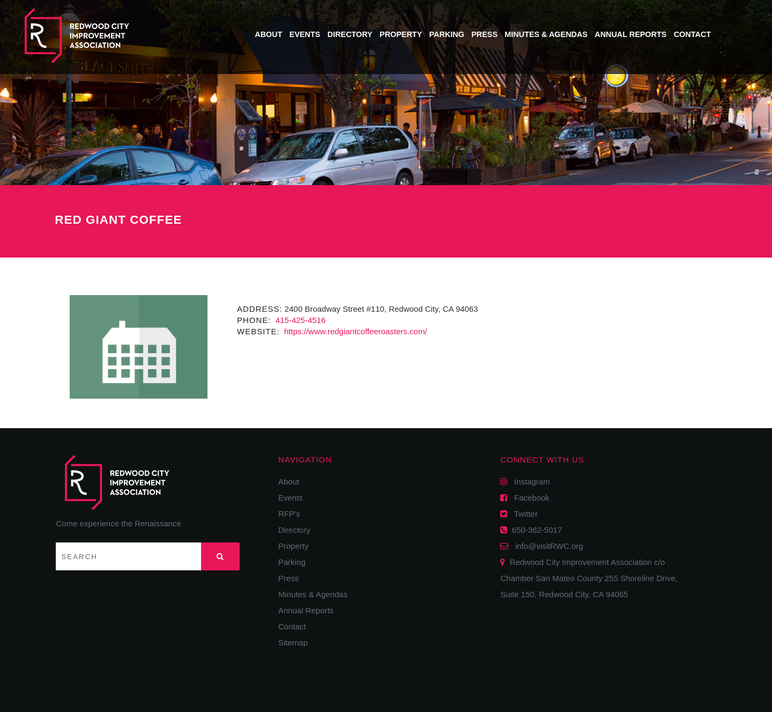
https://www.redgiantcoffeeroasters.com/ (354, 331)
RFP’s (289, 513)
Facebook (528, 497)
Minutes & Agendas (546, 34)
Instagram (528, 481)
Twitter (522, 513)
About (268, 34)
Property (401, 34)
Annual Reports (630, 34)
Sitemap (293, 642)
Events (305, 34)
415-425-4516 (299, 320)
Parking (446, 34)
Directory (350, 34)
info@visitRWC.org (547, 545)
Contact (692, 34)
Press (484, 34)
